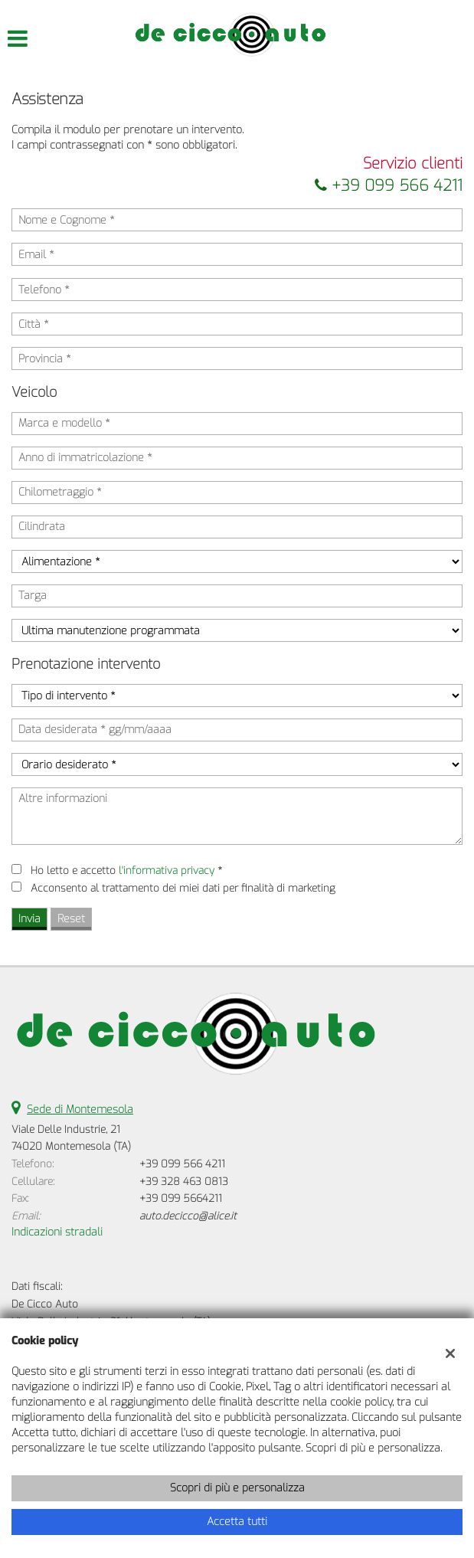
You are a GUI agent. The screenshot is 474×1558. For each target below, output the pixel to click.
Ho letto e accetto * (126, 870)
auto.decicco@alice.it (188, 1216)
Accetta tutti (237, 1521)
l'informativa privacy (166, 870)
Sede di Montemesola (80, 1109)
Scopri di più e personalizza (237, 1488)
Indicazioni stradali (57, 1232)
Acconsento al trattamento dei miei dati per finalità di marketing (183, 888)
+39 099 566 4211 (389, 185)
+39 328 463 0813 (183, 1181)
